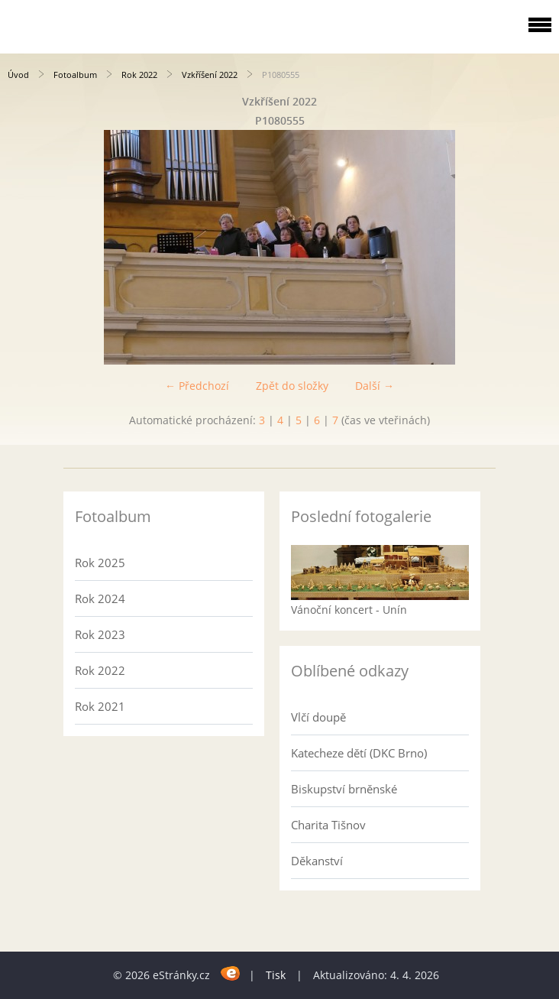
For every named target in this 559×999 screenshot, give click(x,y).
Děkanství (317, 860)
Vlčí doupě (318, 717)
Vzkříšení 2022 (209, 74)
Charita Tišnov (328, 824)
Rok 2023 (100, 634)
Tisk (276, 975)
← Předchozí (197, 385)
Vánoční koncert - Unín (349, 609)
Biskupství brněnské (344, 788)
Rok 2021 (100, 706)
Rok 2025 (100, 562)
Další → (374, 385)
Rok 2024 (100, 598)
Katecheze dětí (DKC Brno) (359, 753)
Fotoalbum (75, 74)
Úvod (18, 74)
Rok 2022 (139, 74)
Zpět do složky (292, 385)
